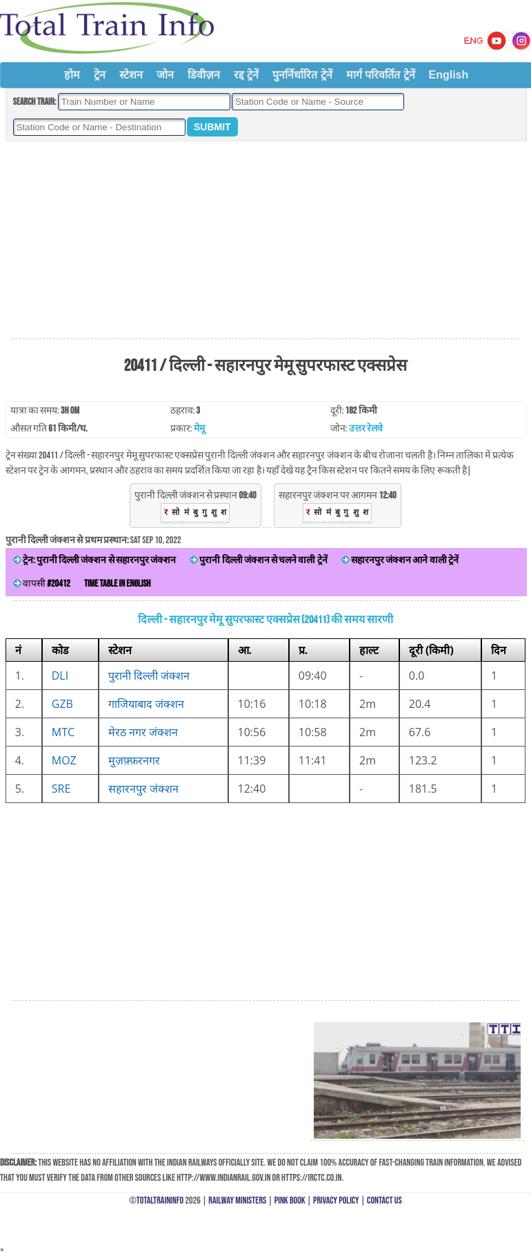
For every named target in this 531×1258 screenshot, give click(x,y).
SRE (61, 788)
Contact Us (384, 1200)
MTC (63, 732)
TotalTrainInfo (160, 1200)
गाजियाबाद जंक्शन (146, 703)
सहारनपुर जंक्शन (143, 788)
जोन (165, 75)
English (449, 75)
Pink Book (289, 1200)
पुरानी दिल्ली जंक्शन (149, 675)
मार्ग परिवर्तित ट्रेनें (380, 75)
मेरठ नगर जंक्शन (143, 732)
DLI (60, 675)
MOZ (64, 760)
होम (72, 75)
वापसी (41, 583)
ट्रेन (100, 75)
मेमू (199, 428)
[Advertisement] (265, 240)
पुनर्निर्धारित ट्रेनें (302, 75)
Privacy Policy (336, 1200)
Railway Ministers (237, 1200)
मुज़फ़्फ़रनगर (134, 760)
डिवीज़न (204, 75)
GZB (62, 703)
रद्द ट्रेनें (246, 75)
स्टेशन (131, 75)
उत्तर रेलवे (366, 428)
